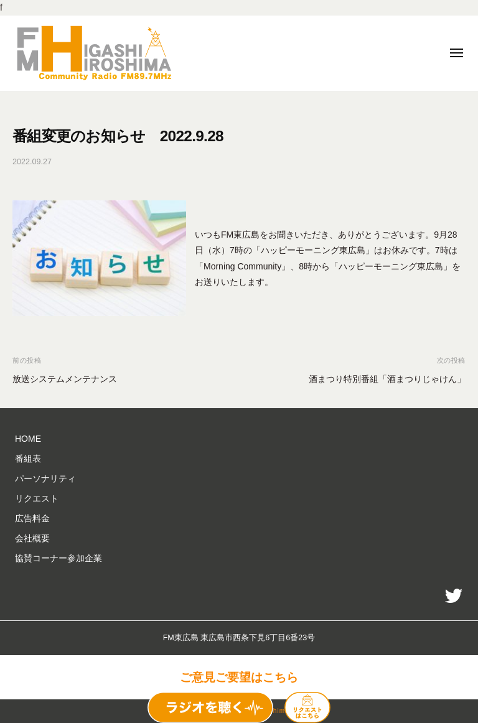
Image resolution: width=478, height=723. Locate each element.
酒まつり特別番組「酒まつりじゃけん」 (387, 379)
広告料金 (32, 518)
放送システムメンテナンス (64, 379)
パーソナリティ (45, 478)
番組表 (28, 459)
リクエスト (37, 498)
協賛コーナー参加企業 (58, 558)
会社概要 (32, 538)
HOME (28, 439)
